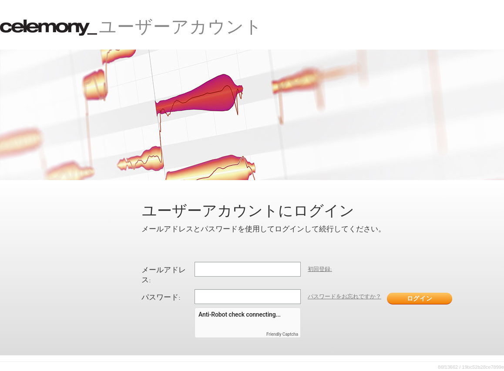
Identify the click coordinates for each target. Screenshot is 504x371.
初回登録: (320, 269)
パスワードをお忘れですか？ (344, 296)
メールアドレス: (163, 274)
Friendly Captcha (282, 334)
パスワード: (161, 297)
